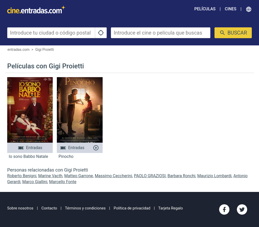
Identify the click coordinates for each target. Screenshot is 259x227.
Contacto (49, 208)
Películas (205, 8)
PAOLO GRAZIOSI (150, 175)
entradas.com (18, 49)
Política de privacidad (132, 208)
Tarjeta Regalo (170, 208)
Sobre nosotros (20, 208)
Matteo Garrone (78, 175)
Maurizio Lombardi (214, 175)
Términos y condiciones (85, 208)
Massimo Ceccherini (113, 175)
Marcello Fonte (62, 181)
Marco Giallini (34, 181)
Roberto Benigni (21, 175)
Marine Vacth (50, 175)
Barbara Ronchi (181, 175)
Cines (230, 8)
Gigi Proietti (44, 49)
